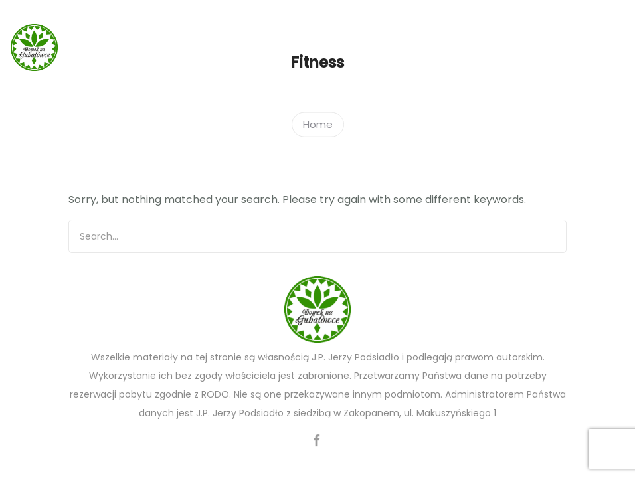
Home (318, 124)
